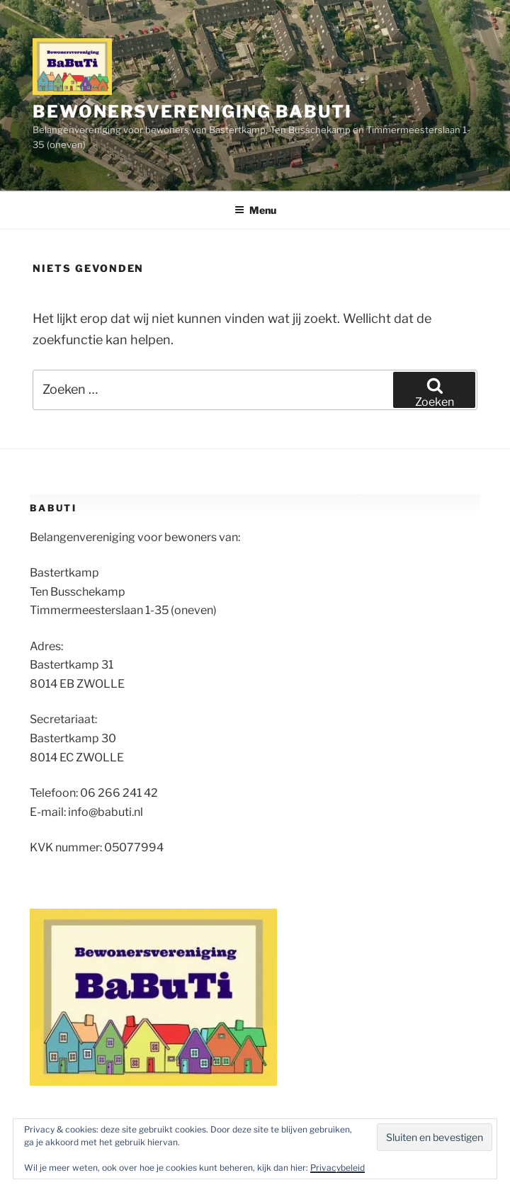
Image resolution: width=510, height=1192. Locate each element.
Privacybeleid (337, 1167)
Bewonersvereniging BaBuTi (192, 111)
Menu (255, 210)
